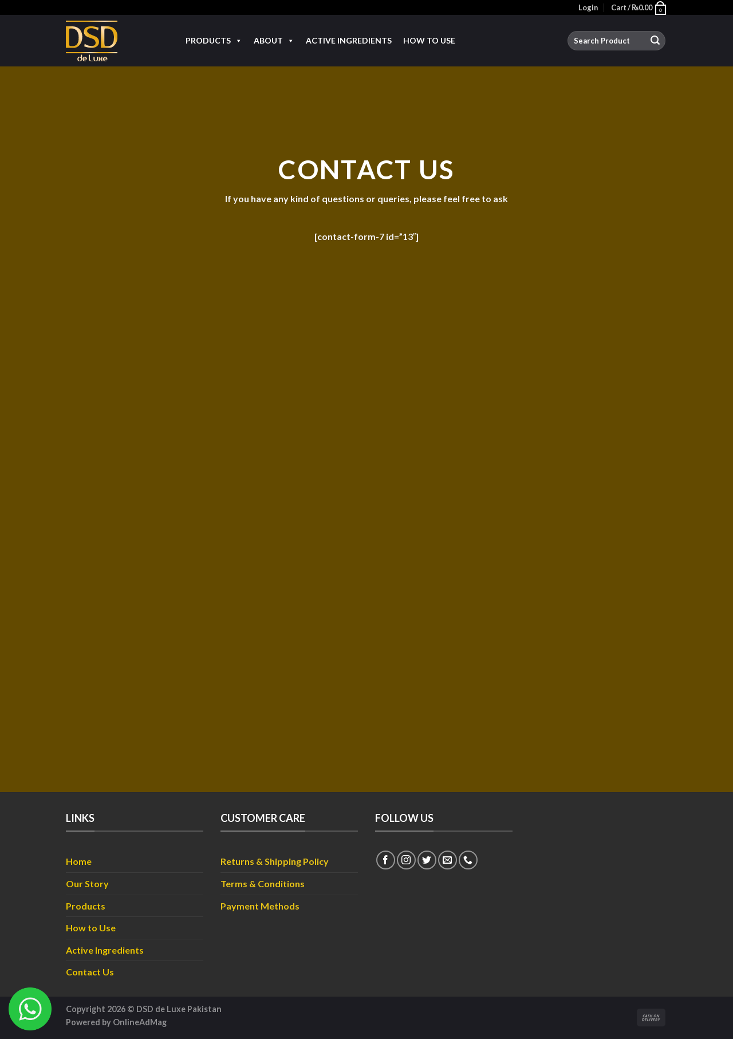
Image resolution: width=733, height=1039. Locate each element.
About (274, 40)
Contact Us (90, 971)
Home (79, 861)
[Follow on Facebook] (385, 860)
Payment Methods (259, 905)
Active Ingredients (349, 40)
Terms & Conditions (262, 883)
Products (214, 40)
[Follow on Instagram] (406, 860)
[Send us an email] (447, 860)
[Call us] (468, 860)
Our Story (87, 883)
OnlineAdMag (140, 1022)
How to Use (429, 40)
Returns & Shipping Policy (274, 861)
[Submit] (655, 40)
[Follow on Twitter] (426, 860)
